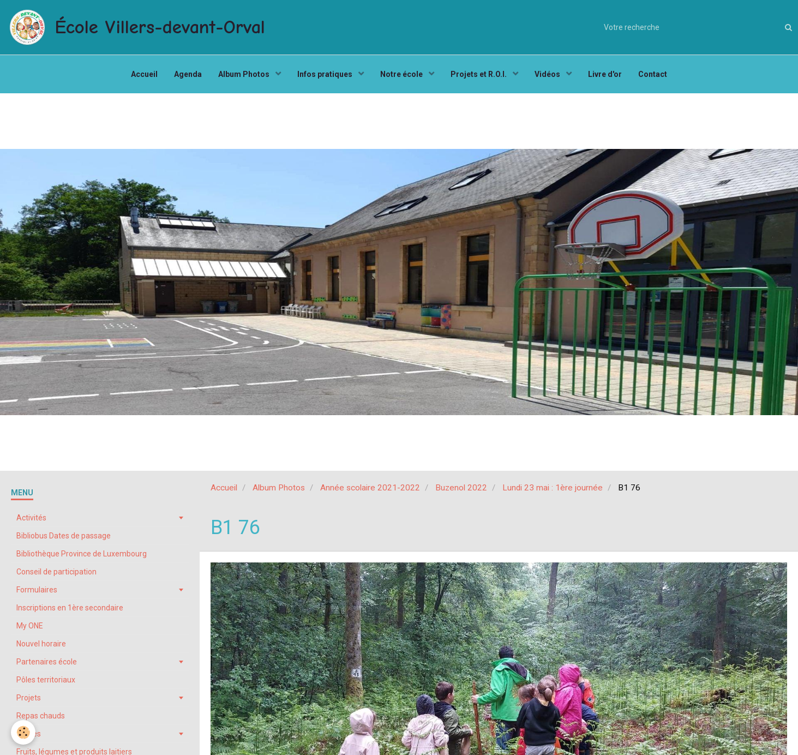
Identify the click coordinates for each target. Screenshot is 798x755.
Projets (28, 697)
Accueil (144, 74)
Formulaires (36, 589)
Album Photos (244, 74)
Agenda (188, 74)
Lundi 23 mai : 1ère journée (552, 488)
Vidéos (548, 74)
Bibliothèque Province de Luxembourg (81, 553)
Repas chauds (40, 715)
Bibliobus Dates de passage (63, 535)
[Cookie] (23, 732)
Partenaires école (46, 661)
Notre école (402, 74)
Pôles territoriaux (45, 679)
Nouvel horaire (41, 643)
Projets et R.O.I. (479, 74)
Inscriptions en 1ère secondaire (69, 607)
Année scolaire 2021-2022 (370, 488)
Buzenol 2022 (461, 488)
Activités (31, 517)
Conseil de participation (56, 571)
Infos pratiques (325, 74)
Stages (28, 733)
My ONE (29, 625)
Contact (652, 74)
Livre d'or (605, 74)
